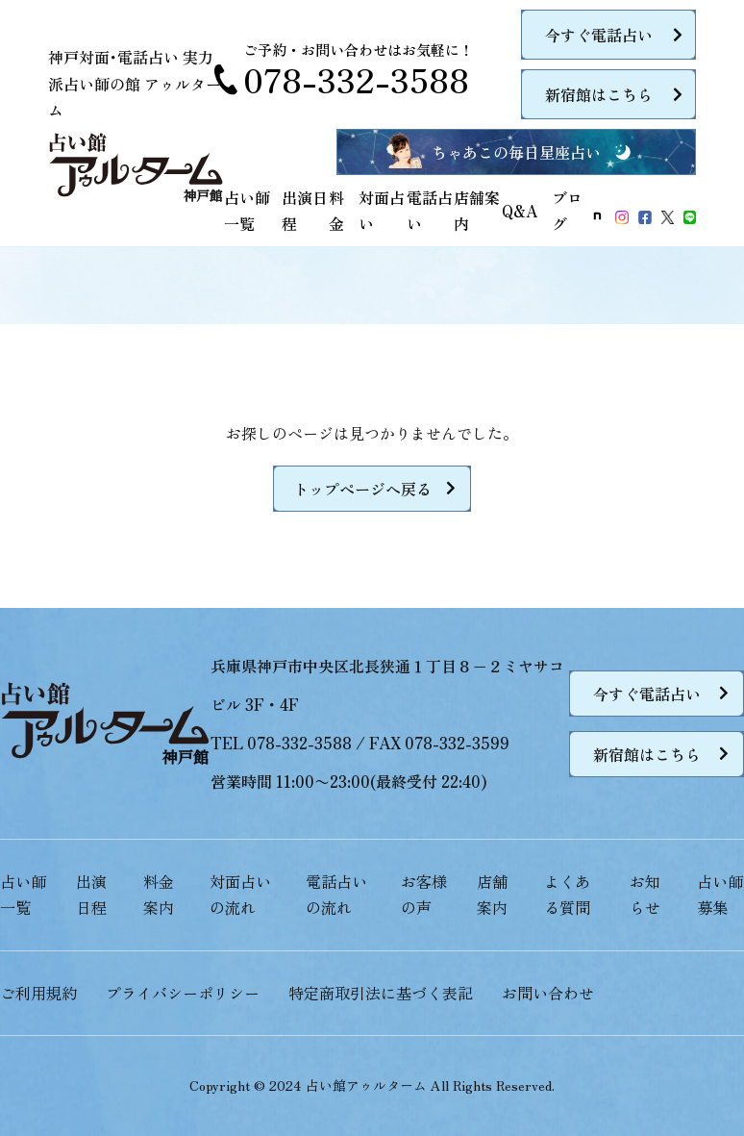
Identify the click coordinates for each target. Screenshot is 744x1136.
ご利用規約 (38, 992)
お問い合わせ (548, 992)
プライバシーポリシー (183, 992)
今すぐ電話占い (599, 34)
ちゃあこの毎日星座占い (516, 152)
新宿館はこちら (599, 94)
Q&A (519, 210)
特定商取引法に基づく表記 (380, 992)
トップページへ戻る (362, 488)
